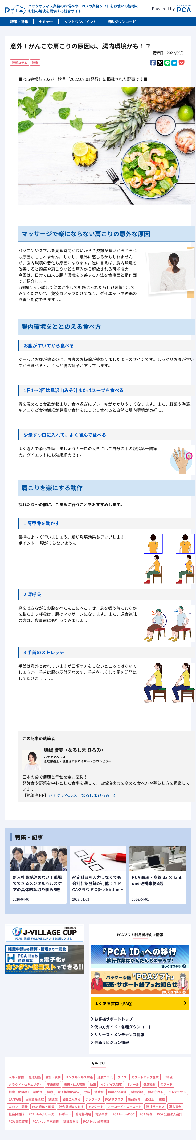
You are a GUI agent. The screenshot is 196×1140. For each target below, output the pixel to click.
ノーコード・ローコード (125, 1106)
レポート (65, 1114)
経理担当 (35, 1077)
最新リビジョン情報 (111, 1042)
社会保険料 (16, 1114)
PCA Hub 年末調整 (45, 1121)
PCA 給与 (145, 1114)
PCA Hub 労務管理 (96, 1121)
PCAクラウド (177, 1092)
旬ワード (166, 1084)
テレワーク (93, 1099)
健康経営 (149, 1084)
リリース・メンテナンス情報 (119, 1034)
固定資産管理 (35, 1099)
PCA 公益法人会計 (169, 1114)
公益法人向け (71, 1099)
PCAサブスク (114, 1099)
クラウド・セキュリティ (25, 1084)
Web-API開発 (18, 1106)
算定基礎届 (83, 1114)
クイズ (122, 1077)
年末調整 (53, 1084)
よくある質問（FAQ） (114, 1003)
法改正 (149, 1099)
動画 (93, 1084)
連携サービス (155, 1106)
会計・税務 (53, 1077)
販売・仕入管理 (74, 1084)
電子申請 (101, 1114)
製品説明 (137, 1092)
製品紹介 (134, 1099)
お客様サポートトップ (113, 1019)
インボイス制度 (111, 1084)
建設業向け (71, 1121)
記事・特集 (19, 21)
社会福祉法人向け (71, 1106)
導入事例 (175, 1106)
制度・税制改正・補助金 (25, 1092)
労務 (87, 1092)
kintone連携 (117, 1092)
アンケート (95, 1106)
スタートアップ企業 (145, 1077)
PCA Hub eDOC (123, 1114)
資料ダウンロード (121, 21)
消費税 (99, 1092)
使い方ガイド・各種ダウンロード (123, 1026)
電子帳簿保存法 (68, 1092)
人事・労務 (16, 1077)
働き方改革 (155, 1092)
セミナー (46, 21)
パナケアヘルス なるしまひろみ (79, 795)
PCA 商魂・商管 (43, 1106)
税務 (162, 1099)
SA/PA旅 (15, 1099)
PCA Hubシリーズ (41, 1114)
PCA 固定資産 (18, 1121)
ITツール (133, 1084)
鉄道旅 (53, 1099)
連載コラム (19, 62)
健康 (35, 62)
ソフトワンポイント (80, 21)
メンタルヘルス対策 (79, 1077)
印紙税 (168, 1077)
